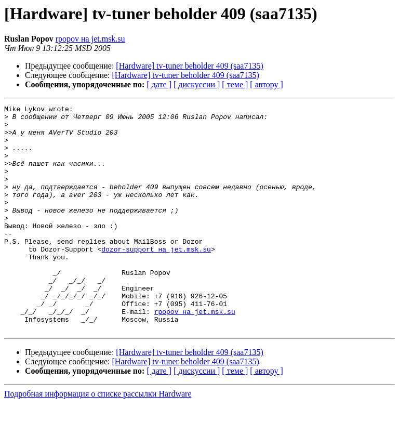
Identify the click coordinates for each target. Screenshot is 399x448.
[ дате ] (159, 84)
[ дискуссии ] (197, 84)
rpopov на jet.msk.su (90, 38)
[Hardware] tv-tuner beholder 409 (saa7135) (189, 65)
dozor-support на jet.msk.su (156, 278)
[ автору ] (266, 84)
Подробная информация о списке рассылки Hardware (98, 438)
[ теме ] (235, 84)
